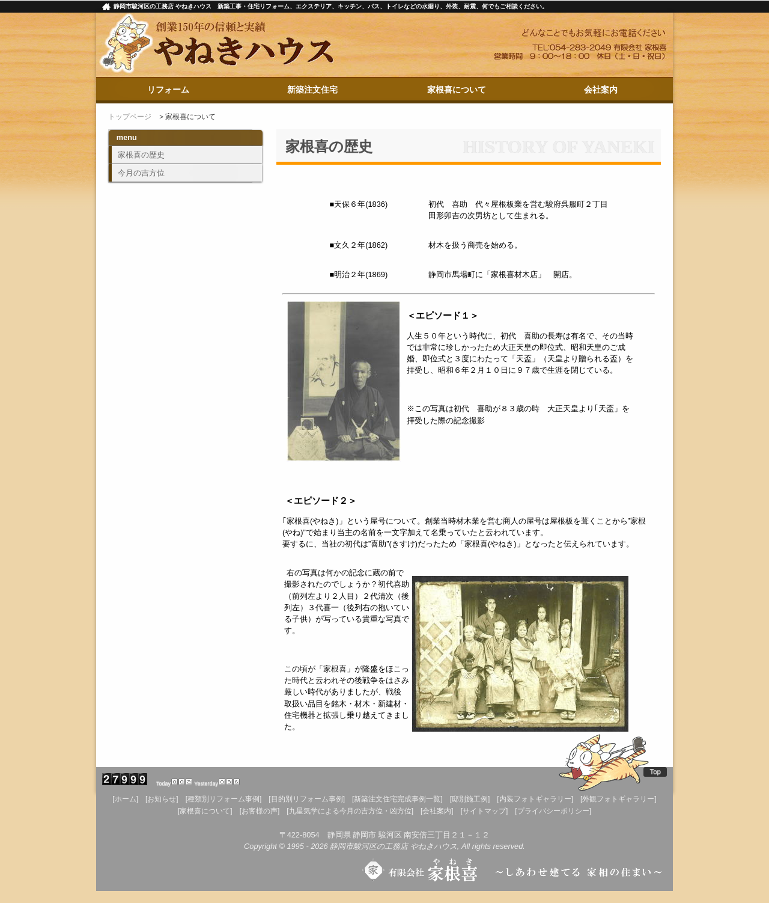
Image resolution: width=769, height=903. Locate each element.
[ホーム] (125, 799)
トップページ (129, 116)
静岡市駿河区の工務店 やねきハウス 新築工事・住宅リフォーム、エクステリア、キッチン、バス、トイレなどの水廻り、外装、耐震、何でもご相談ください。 (331, 6)
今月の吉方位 (141, 172)
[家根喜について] (205, 811)
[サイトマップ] (484, 811)
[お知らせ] (161, 799)
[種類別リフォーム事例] (224, 799)
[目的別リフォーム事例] (307, 799)
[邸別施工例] (470, 799)
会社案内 (601, 89)
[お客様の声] (260, 811)
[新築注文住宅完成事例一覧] (397, 799)
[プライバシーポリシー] (553, 811)
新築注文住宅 (312, 89)
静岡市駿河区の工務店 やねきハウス (393, 846)
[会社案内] (437, 811)
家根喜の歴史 (141, 154)
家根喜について (456, 89)
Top (655, 771)
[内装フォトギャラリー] (535, 799)
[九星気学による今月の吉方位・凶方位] (350, 811)
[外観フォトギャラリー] (618, 799)
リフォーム (168, 89)
